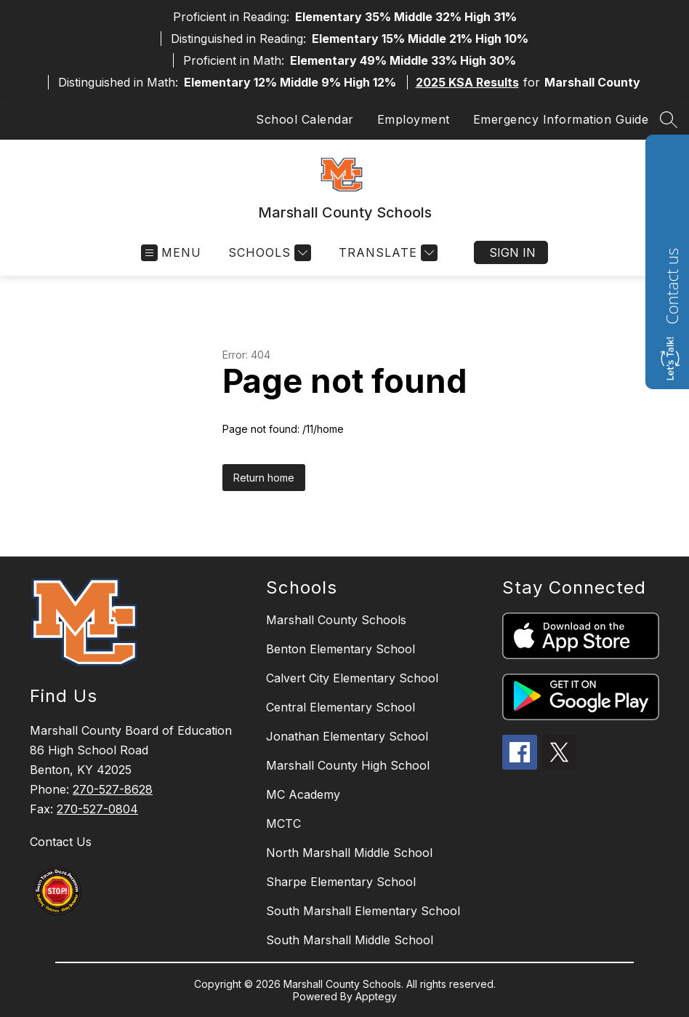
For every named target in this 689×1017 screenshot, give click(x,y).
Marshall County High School (348, 765)
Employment (413, 119)
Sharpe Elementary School (341, 881)
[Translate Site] (386, 253)
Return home (263, 477)
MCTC (283, 823)
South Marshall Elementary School (363, 911)
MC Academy (303, 794)
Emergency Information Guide (561, 119)
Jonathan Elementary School (347, 736)
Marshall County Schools (336, 620)
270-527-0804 (97, 809)
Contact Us (61, 841)
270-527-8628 (113, 789)
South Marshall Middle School (349, 940)
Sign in (512, 252)
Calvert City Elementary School (352, 678)
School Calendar (305, 119)
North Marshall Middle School (349, 852)
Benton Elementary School (340, 649)
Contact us (671, 286)
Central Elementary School (340, 707)
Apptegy (376, 996)
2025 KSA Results (467, 82)
